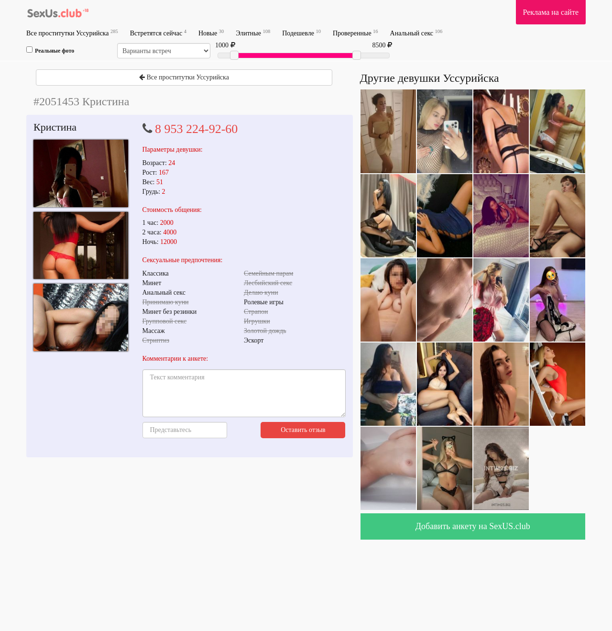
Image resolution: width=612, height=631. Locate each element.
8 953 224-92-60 (196, 129)
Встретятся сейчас (158, 33)
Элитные (253, 33)
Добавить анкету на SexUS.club (472, 526)
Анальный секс (416, 33)
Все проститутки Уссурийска (72, 33)
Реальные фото (50, 50)
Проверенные (355, 33)
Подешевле (301, 33)
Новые (211, 33)
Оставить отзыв (303, 429)
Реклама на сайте (551, 12)
